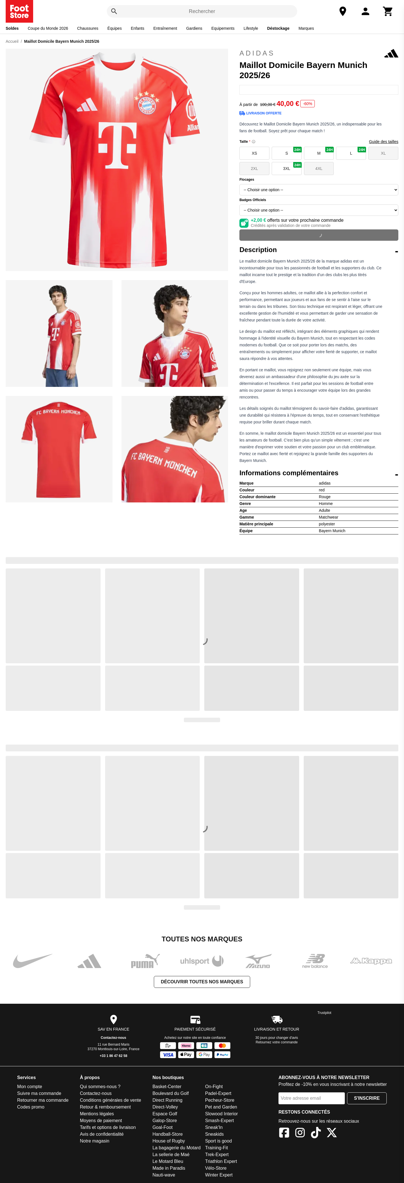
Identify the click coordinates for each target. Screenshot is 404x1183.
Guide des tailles (383, 141)
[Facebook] (284, 1133)
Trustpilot (324, 1013)
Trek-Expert (217, 1154)
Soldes (12, 28)
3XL (292, 166)
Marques (306, 28)
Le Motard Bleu (167, 1161)
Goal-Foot (162, 1127)
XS (254, 153)
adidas (318, 53)
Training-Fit (216, 1147)
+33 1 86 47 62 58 (113, 1056)
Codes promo (30, 1107)
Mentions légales (97, 1113)
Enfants (137, 28)
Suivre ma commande (39, 1093)
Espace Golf (164, 1113)
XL (383, 153)
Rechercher (202, 11)
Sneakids (214, 1134)
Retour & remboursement (105, 1107)
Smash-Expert (219, 1120)
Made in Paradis (168, 1168)
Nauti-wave (163, 1175)
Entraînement (165, 28)
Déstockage (278, 28)
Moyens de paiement (101, 1120)
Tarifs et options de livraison (108, 1127)
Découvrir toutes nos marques (202, 981)
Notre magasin (94, 1141)
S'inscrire (367, 1098)
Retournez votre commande (277, 1042)
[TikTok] (316, 1133)
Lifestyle (251, 28)
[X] (331, 1133)
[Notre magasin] (342, 11)
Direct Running (167, 1100)
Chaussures (87, 28)
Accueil (12, 41)
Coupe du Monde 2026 (48, 28)
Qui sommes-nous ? (100, 1086)
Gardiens (194, 28)
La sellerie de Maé (171, 1154)
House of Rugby (168, 1141)
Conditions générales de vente (110, 1100)
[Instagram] (300, 1133)
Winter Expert (219, 1175)
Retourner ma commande (43, 1100)
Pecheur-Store (219, 1100)
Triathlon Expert (221, 1161)
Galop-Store (164, 1120)
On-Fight (214, 1086)
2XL (254, 168)
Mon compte (29, 1086)
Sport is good (218, 1141)
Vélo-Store (216, 1168)
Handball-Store (167, 1134)
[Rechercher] (114, 11)
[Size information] (254, 142)
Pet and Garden (221, 1107)
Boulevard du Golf (170, 1093)
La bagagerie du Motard (176, 1147)
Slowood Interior (221, 1113)
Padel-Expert (218, 1093)
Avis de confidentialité (102, 1134)
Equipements (223, 28)
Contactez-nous (113, 1038)
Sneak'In (214, 1127)
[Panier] (388, 11)
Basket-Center (166, 1086)
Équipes (114, 28)
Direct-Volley (165, 1107)
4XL (318, 168)
